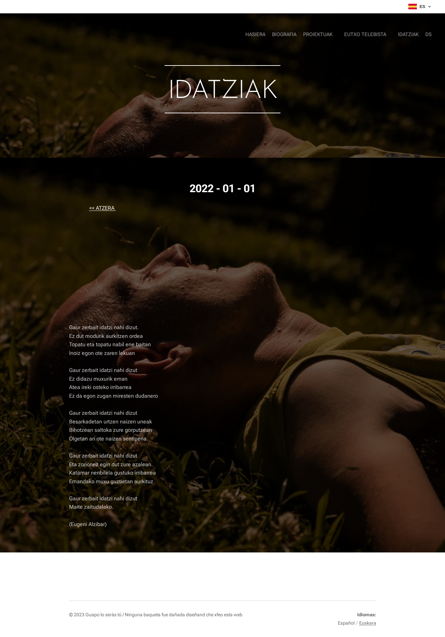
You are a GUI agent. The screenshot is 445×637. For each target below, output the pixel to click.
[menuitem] (389, 35)
